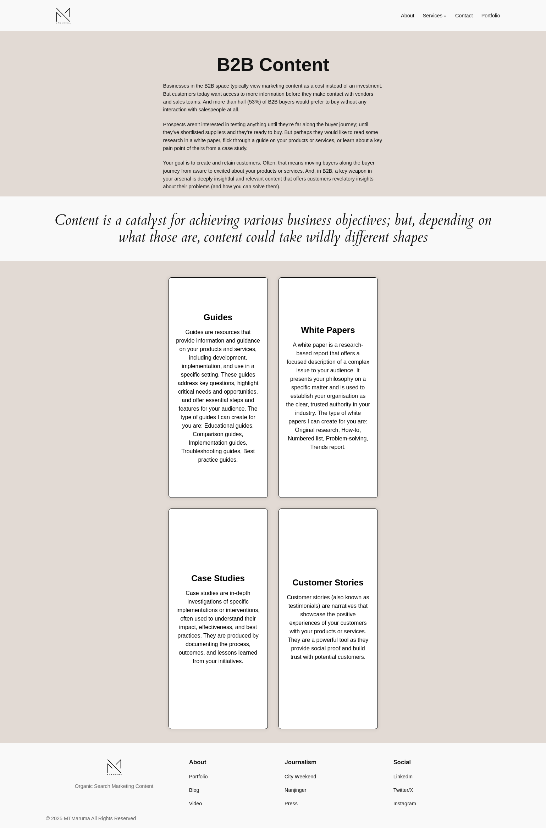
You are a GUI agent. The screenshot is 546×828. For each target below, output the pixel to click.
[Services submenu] (445, 15)
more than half (229, 102)
